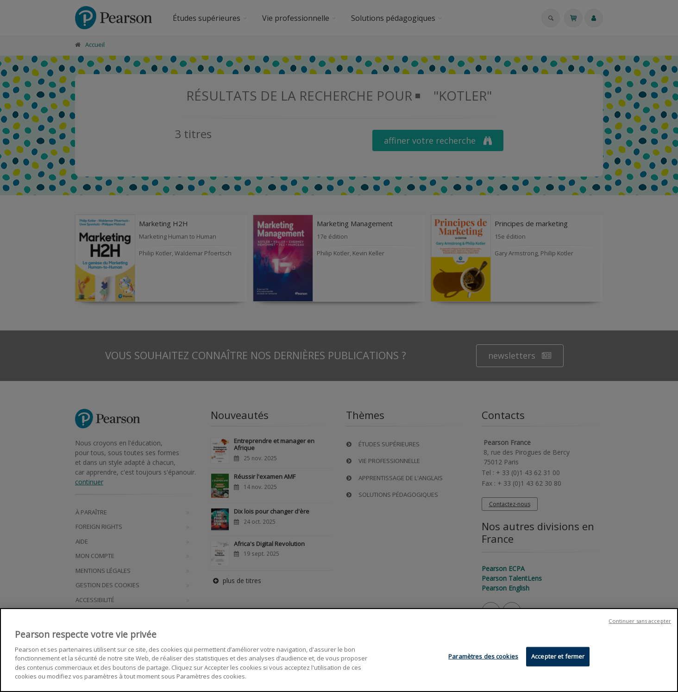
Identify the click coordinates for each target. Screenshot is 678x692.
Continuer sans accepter (640, 621)
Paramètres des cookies (483, 657)
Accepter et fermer (557, 657)
